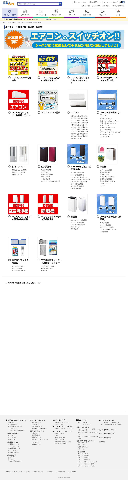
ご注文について (11, 455)
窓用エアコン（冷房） (19, 172)
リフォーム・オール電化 (84, 424)
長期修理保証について (14, 448)
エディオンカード (41, 12)
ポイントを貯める (59, 439)
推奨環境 (49, 472)
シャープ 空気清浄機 (77, 175)
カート (118, 12)
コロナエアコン (105, 136)
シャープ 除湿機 (105, 225)
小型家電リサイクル (83, 447)
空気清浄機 (44, 172)
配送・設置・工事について (37, 420)
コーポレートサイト (81, 2)
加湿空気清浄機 (46, 170)
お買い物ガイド (25, 12)
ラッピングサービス (37, 442)
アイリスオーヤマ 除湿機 (108, 229)
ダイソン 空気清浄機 (77, 186)
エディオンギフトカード (61, 443)
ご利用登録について (13, 444)
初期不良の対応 (36, 435)
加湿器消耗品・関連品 (107, 181)
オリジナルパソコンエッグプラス (86, 466)
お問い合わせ (106, 6)
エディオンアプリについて (62, 422)
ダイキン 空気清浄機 (77, 173)
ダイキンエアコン (106, 118)
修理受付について (36, 437)
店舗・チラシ (87, 12)
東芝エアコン (104, 125)
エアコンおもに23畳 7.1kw (79, 131)
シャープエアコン (106, 130)
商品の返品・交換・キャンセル (40, 439)
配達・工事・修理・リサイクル (85, 441)
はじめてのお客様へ (12, 433)
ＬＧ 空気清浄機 (76, 188)
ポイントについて (13, 450)
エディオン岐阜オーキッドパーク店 (87, 462)
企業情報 (102, 442)
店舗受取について (36, 444)
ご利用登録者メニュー (13, 442)
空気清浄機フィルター (48, 266)
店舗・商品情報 (81, 452)
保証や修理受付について (37, 431)
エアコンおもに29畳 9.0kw (79, 136)
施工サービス (81, 449)
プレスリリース (18, 472)
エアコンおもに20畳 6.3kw (79, 129)
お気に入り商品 (86, 6)
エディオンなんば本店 (84, 453)
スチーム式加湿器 (106, 170)
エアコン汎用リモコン (19, 270)
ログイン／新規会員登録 (118, 6)
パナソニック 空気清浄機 (79, 177)
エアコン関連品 (17, 268)
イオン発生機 (45, 179)
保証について (35, 433)
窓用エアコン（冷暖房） (20, 170)
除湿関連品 (74, 229)
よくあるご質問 (96, 6)
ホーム (4, 22)
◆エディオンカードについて (62, 431)
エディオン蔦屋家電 (83, 455)
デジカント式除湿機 (77, 222)
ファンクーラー (76, 227)
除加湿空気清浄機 (47, 174)
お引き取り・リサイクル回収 (39, 428)
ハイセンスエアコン (106, 134)
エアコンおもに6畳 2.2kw (79, 116)
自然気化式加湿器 (106, 179)
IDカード (57, 435)
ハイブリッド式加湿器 (107, 177)
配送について (35, 424)
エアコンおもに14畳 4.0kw (79, 125)
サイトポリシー (12, 428)
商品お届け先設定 (51, 19)
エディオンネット (105, 438)
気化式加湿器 (104, 174)
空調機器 (44, 270)
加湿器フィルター (47, 268)
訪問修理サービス (82, 443)
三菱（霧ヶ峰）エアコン (108, 123)
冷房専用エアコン (76, 138)
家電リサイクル (82, 445)
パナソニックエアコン (107, 127)
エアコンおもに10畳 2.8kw (79, 120)
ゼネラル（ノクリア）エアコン (110, 132)
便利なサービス (56, 12)
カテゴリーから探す (10, 12)
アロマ (102, 185)
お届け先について (36, 422)
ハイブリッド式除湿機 (78, 224)
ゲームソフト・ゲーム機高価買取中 (110, 422)
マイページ (102, 12)
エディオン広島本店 (83, 458)
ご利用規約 (11, 422)
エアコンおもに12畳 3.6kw (79, 122)
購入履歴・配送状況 (13, 452)
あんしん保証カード (60, 437)
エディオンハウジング (112, 2)
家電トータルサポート (83, 427)
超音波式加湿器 (105, 172)
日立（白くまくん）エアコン (109, 121)
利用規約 (28, 472)
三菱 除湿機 (104, 232)
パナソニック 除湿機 (107, 227)
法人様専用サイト (96, 2)
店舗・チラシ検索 (82, 422)
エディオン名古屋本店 (84, 460)
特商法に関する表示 (39, 472)
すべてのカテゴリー (13, 22)
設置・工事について (37, 426)
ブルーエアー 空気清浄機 (79, 181)
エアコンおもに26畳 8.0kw (79, 134)
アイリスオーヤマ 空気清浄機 (80, 179)
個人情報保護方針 (13, 424)
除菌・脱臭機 (45, 177)
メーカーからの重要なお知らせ (16, 430)
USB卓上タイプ (105, 183)
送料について (11, 459)
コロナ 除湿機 (104, 223)
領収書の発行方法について (15, 461)
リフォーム (71, 12)
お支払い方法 (11, 457)
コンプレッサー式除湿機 (79, 220)
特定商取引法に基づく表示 (15, 426)
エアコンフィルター (18, 266)
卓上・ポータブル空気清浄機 (50, 181)
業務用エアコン (17, 174)
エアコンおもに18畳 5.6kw (79, 127)
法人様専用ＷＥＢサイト (107, 430)
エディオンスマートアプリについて (64, 428)
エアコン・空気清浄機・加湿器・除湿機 (31, 22)
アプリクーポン (59, 424)
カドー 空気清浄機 (77, 184)
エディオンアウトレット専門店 (86, 464)
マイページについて (13, 446)
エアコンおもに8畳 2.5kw (79, 118)
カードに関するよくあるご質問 (63, 441)
